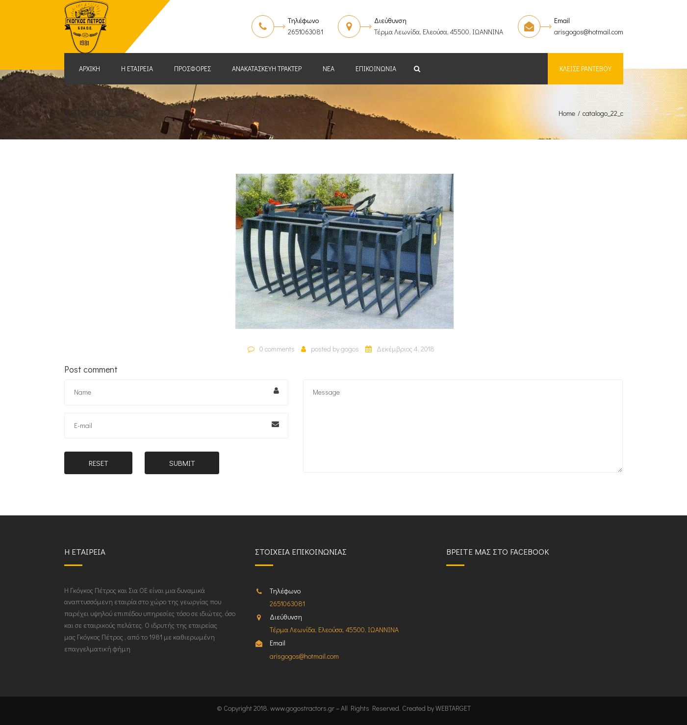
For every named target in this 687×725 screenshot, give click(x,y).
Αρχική (89, 68)
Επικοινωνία (376, 68)
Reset (98, 463)
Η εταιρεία (137, 68)
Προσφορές (192, 68)
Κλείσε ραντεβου (585, 68)
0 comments (277, 348)
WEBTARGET (453, 708)
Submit (182, 463)
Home (567, 113)
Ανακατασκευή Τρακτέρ (267, 68)
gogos (350, 348)
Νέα (328, 68)
